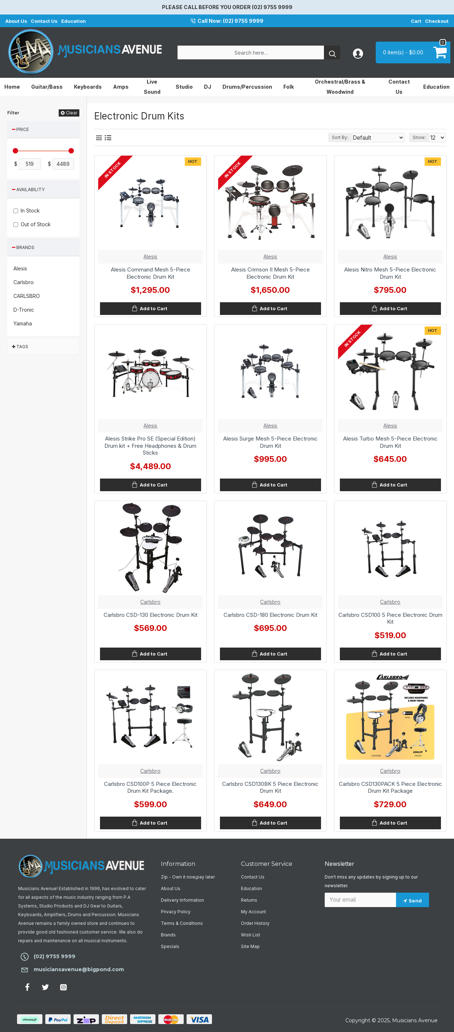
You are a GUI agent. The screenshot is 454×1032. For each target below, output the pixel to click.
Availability (30, 189)
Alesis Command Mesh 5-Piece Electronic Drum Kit (150, 273)
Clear (72, 112)
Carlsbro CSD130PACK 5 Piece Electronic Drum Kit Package (390, 787)
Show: (421, 137)
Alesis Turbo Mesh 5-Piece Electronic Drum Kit (390, 442)
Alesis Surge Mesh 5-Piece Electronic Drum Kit (270, 442)
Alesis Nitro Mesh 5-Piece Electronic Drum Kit (390, 273)
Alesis (150, 256)
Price (22, 129)
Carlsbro (150, 602)
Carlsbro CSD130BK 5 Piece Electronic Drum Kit (270, 787)
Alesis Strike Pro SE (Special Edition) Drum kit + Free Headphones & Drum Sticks (150, 445)
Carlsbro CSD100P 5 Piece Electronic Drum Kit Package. (150, 787)
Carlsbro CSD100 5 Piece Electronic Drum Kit (390, 618)
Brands (25, 247)
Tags (22, 346)
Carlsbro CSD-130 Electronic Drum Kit (150, 614)
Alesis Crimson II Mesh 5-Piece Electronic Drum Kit (270, 273)
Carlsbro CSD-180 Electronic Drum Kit (270, 614)
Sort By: (349, 137)
